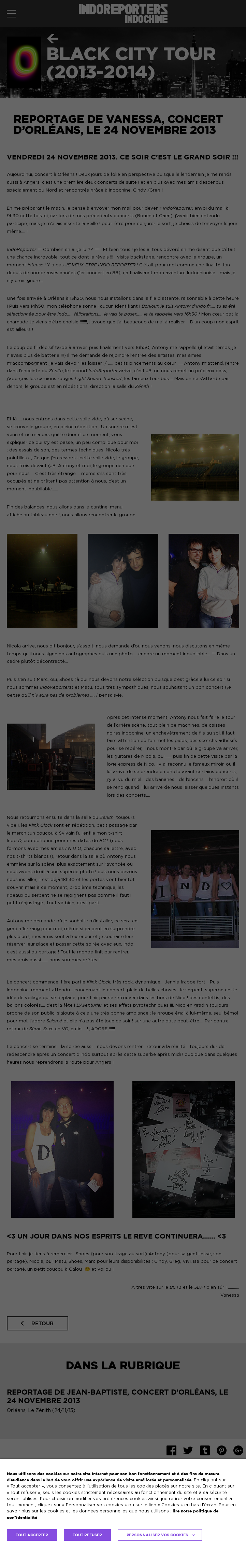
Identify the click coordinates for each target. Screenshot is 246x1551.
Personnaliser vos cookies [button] (157, 1535)
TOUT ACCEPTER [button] (32, 1535)
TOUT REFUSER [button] (87, 1535)
